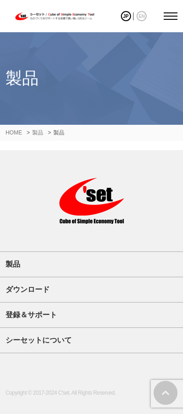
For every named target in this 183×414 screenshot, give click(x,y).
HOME (14, 132)
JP (125, 16)
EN (141, 16)
